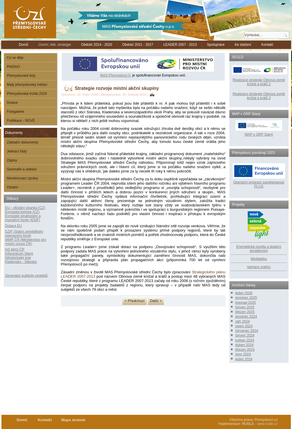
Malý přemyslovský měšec (27, 85)
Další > (156, 301)
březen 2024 (245, 350)
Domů (23, 45)
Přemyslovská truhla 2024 (27, 94)
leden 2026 (243, 293)
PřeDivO (13, 67)
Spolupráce (216, 45)
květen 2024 (244, 340)
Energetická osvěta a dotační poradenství (258, 249)
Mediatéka (259, 259)
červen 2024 (244, 335)
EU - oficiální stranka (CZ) (25, 208)
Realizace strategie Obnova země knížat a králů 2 (259, 82)
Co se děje (15, 58)
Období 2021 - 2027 (137, 45)
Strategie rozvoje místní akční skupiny (117, 88)
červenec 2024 (246, 331)
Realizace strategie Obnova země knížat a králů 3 (259, 96)
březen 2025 (245, 312)
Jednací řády (17, 151)
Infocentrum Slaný (19, 254)
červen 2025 (244, 307)
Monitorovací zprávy (22, 178)
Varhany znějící (259, 267)
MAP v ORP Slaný (258, 132)
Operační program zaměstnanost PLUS (258, 184)
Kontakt (267, 45)
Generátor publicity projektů (26, 276)
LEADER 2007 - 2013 (180, 45)
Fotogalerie (15, 112)
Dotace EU (13, 226)
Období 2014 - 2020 (96, 45)
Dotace (12, 103)
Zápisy (12, 160)
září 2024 (242, 321)
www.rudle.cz (267, 424)
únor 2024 (243, 354)
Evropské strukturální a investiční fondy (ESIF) (23, 218)
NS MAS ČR (15, 250)
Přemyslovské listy (21, 76)
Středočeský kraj (18, 258)
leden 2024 (243, 359)
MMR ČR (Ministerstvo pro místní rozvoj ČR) (25, 242)
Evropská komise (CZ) (22, 212)
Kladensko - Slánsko (21, 262)
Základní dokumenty (22, 142)
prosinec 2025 (246, 298)
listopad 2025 (245, 303)
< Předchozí (134, 301)
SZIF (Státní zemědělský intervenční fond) (24, 234)
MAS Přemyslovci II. (115, 75)
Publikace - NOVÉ (21, 121)
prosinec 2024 (246, 317)
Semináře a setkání (22, 169)
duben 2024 (244, 345)
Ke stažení (243, 45)
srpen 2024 (244, 326)
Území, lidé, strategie (54, 45)
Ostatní (12, 187)
